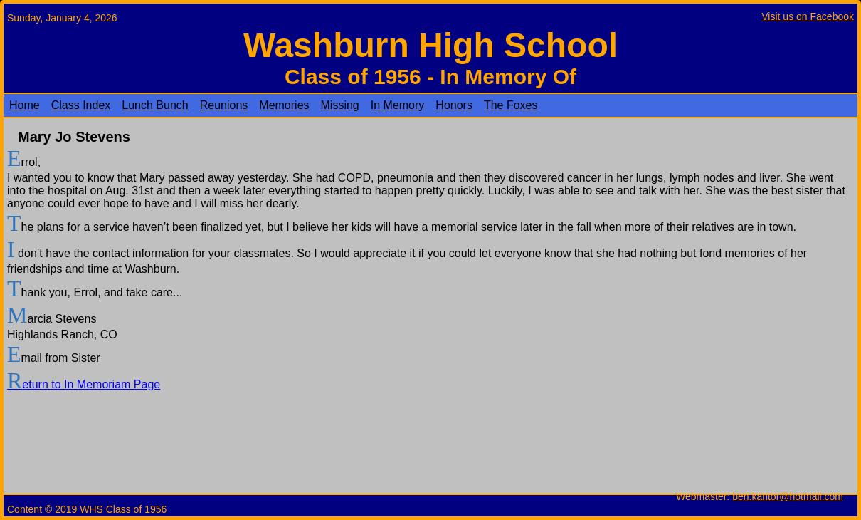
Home (24, 105)
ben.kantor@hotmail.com (787, 496)
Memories (284, 105)
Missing (340, 105)
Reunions (224, 105)
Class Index (81, 105)
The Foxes (511, 105)
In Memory (398, 105)
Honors (453, 105)
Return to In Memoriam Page (83, 384)
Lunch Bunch (155, 105)
